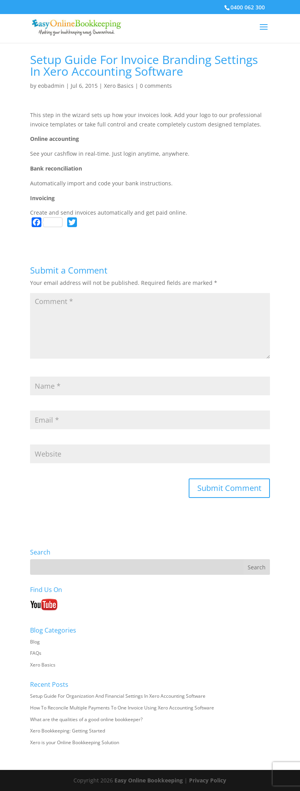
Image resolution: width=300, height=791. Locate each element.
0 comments (156, 85)
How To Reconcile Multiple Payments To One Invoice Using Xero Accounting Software (122, 707)
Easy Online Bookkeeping (148, 780)
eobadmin (51, 85)
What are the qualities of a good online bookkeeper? (86, 719)
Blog (35, 641)
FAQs (35, 653)
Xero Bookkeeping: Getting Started (67, 730)
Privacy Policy (207, 780)
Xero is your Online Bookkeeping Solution (74, 742)
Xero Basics (119, 85)
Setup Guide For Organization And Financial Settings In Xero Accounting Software (117, 696)
